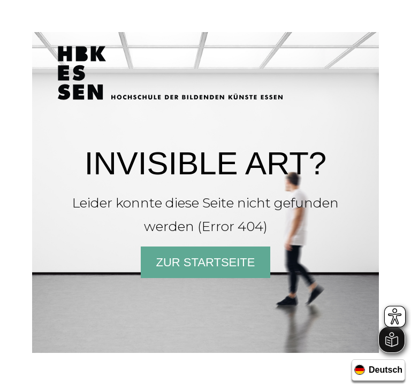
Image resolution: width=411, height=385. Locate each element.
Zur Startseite (205, 262)
